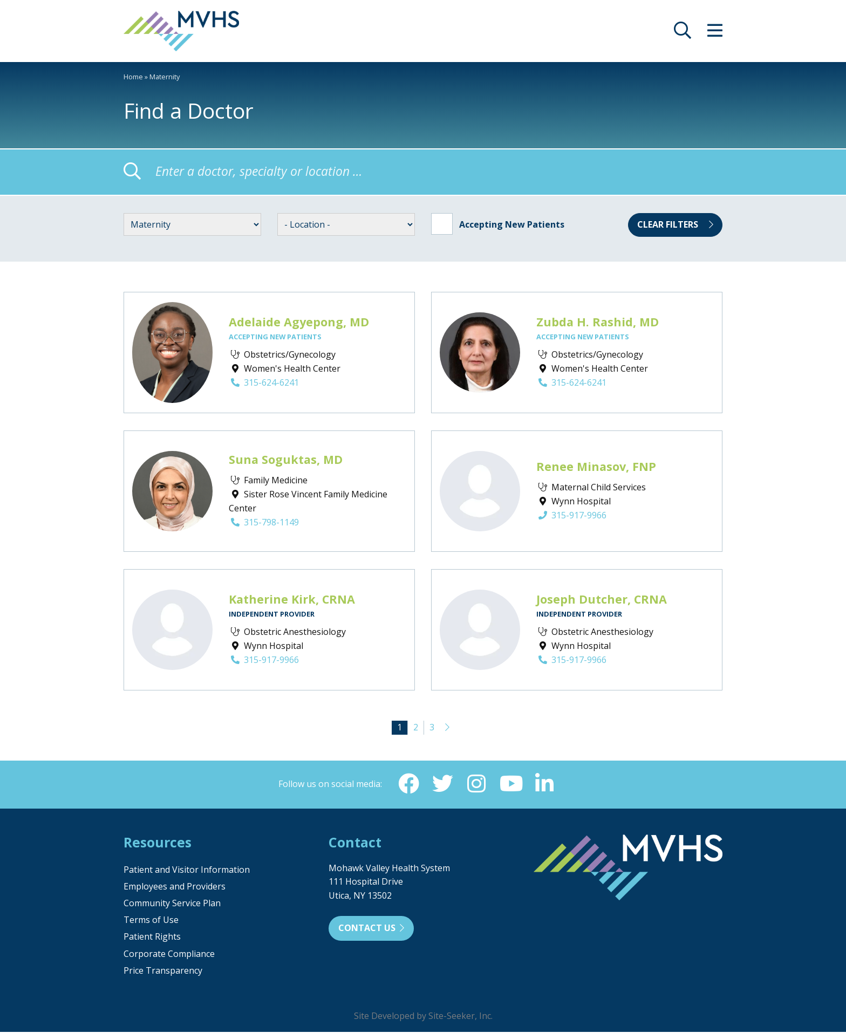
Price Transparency (163, 971)
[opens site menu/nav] (714, 33)
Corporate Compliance (169, 955)
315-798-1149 (264, 522)
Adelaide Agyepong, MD (299, 322)
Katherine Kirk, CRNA (292, 599)
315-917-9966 (571, 515)
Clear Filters (675, 224)
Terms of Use (151, 921)
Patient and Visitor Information (187, 871)
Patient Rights (152, 937)
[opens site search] (682, 33)
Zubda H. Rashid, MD (597, 322)
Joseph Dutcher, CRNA (601, 599)
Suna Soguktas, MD (286, 459)
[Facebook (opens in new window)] (407, 784)
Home (133, 76)
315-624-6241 (264, 382)
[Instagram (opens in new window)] (476, 784)
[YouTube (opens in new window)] (511, 784)
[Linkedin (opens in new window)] (545, 784)
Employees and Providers (175, 887)
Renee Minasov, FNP (596, 466)
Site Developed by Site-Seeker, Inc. (423, 1017)
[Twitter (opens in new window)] (442, 784)
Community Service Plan (172, 904)
